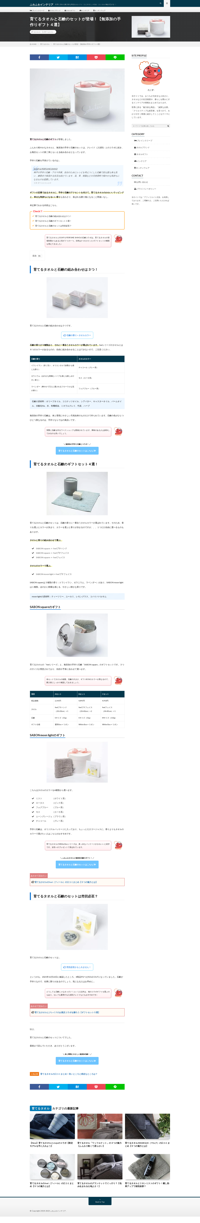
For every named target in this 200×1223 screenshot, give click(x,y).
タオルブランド (58, 13)
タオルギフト (75, 13)
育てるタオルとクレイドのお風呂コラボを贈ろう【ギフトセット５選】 (67, 1017)
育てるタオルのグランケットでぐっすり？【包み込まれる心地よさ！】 (99, 1191)
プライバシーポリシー (145, 193)
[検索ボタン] (168, 130)
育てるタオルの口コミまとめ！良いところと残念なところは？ (68, 1078)
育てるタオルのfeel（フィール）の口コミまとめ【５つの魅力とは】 (66, 886)
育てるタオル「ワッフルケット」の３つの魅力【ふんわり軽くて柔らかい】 (99, 1149)
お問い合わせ (141, 186)
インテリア (92, 13)
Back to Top (100, 1208)
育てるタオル (48, 36)
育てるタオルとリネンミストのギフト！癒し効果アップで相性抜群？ (147, 1191)
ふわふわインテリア (58, 1217)
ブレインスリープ (38, 13)
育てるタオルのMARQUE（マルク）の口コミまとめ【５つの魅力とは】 (146, 1149)
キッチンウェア (109, 13)
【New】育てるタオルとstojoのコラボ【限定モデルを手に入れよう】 (50, 1149)
